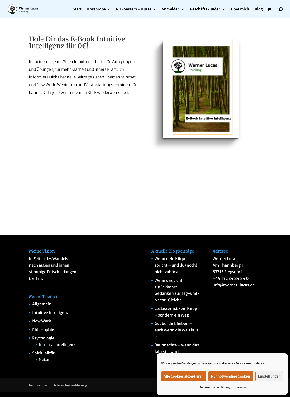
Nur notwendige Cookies (231, 376)
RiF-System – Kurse (133, 9)
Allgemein (41, 304)
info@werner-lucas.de (234, 285)
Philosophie (43, 329)
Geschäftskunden (205, 9)
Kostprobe (96, 9)
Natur (44, 359)
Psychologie (43, 338)
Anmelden (171, 9)
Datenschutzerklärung (215, 387)
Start (77, 9)
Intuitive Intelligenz (50, 312)
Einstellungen (269, 376)
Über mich (240, 9)
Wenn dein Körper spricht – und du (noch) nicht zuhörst (176, 265)
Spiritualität (43, 353)
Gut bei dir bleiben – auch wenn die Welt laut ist (176, 330)
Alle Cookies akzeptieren (184, 376)
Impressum (239, 387)
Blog (259, 9)
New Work (41, 321)
